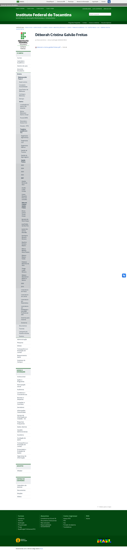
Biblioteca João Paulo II (60, 27)
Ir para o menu (31, 8)
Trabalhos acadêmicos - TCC (79, 27)
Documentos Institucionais (49, 520)
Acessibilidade (87, 8)
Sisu (64, 523)
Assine (88, 518)
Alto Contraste (97, 8)
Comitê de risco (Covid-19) (48, 518)
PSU (64, 520)
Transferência (67, 527)
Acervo (69, 27)
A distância (21, 518)
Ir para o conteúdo (21, 8)
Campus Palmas (37, 27)
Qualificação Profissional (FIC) (26, 529)
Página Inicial (28, 27)
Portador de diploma (69, 525)
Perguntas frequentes (74, 22)
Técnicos (20, 520)
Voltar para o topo (105, 507)
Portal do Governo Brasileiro (9, 5)
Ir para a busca (41, 8)
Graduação (21, 523)
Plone (41, 548)
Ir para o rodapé (51, 8)
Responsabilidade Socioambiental (46, 525)
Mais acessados (45, 523)
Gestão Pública (92, 27)
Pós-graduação (22, 525)
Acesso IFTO (67, 518)
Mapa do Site (107, 8)
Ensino (50, 27)
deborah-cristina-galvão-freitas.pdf (48, 47)
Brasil (22, 1)
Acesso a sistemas (94, 22)
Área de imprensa (106, 22)
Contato (84, 22)
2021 (98, 27)
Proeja (20, 527)
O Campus (45, 27)
